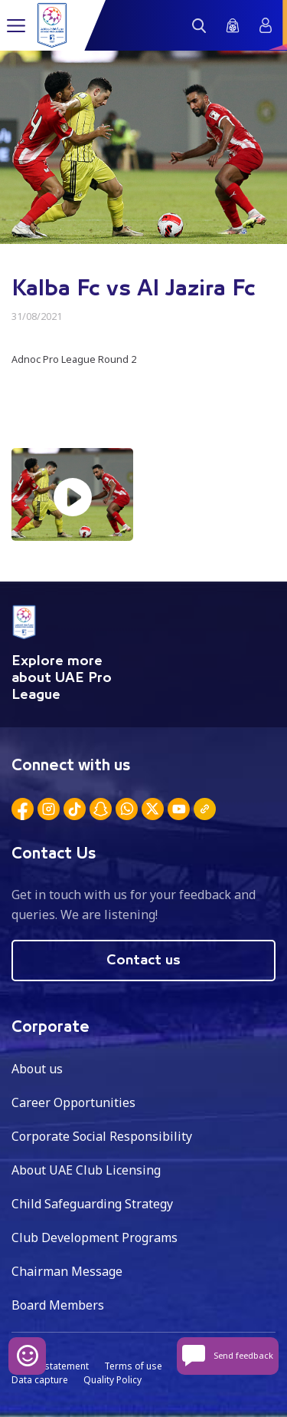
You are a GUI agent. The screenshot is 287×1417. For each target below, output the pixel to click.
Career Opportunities (73, 1102)
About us (37, 1068)
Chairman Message (66, 1271)
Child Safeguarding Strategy (92, 1203)
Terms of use (133, 1366)
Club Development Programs (94, 1237)
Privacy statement (50, 1366)
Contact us (143, 960)
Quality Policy (112, 1379)
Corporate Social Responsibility (101, 1136)
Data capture (39, 1379)
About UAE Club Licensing (86, 1170)
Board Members (57, 1305)
